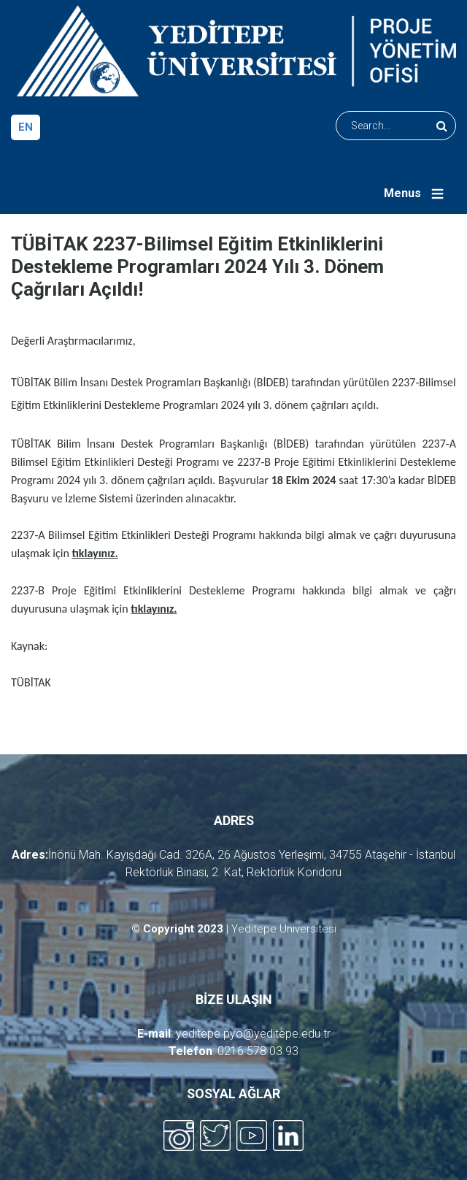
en (25, 127)
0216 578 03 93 (257, 1051)
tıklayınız (93, 553)
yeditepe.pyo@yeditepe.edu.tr (253, 1034)
